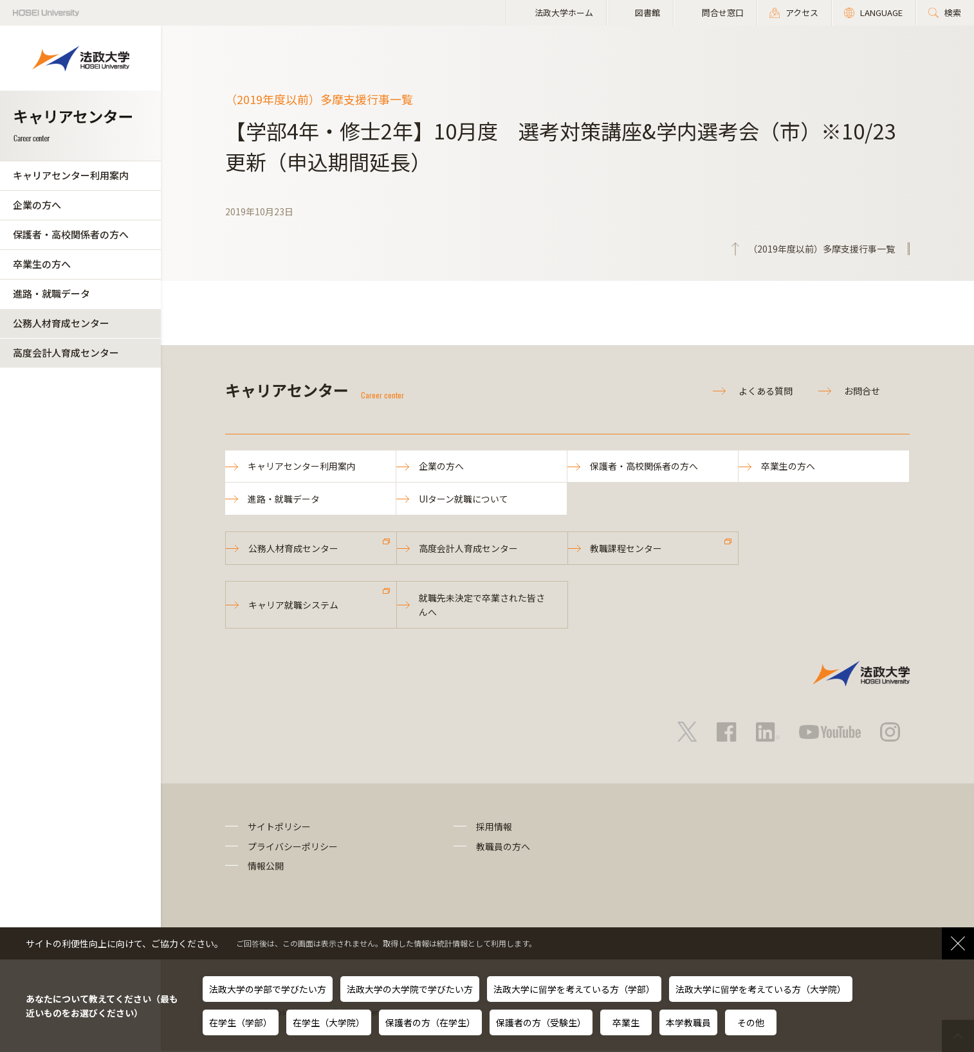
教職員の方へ (503, 847)
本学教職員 (688, 1022)
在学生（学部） (240, 1022)
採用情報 (494, 828)
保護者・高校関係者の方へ (71, 234)
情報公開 (266, 866)
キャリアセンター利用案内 (71, 175)
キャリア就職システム (293, 606)
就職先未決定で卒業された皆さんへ (482, 606)
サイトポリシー (279, 828)
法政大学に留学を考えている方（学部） (574, 989)
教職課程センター (627, 548)
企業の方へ (37, 204)
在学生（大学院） (329, 1022)
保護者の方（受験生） (541, 1022)
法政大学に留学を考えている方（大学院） (760, 989)
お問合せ (862, 390)
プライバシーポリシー (293, 847)
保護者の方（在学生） (430, 1022)
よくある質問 (766, 390)
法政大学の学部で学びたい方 (267, 989)
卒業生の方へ (42, 264)
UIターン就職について (463, 499)
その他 (750, 1022)
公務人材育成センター (61, 323)
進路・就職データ (51, 293)
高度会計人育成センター (66, 352)
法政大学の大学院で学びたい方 (410, 989)
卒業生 (625, 1022)
